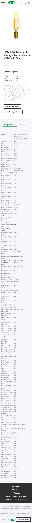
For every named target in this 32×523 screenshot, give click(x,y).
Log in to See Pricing (12, 106)
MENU (3, 3)
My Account (16, 493)
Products (16, 486)
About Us (16, 490)
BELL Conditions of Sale (16, 496)
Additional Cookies (13, 520)
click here (19, 508)
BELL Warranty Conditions (16, 500)
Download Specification (13, 112)
